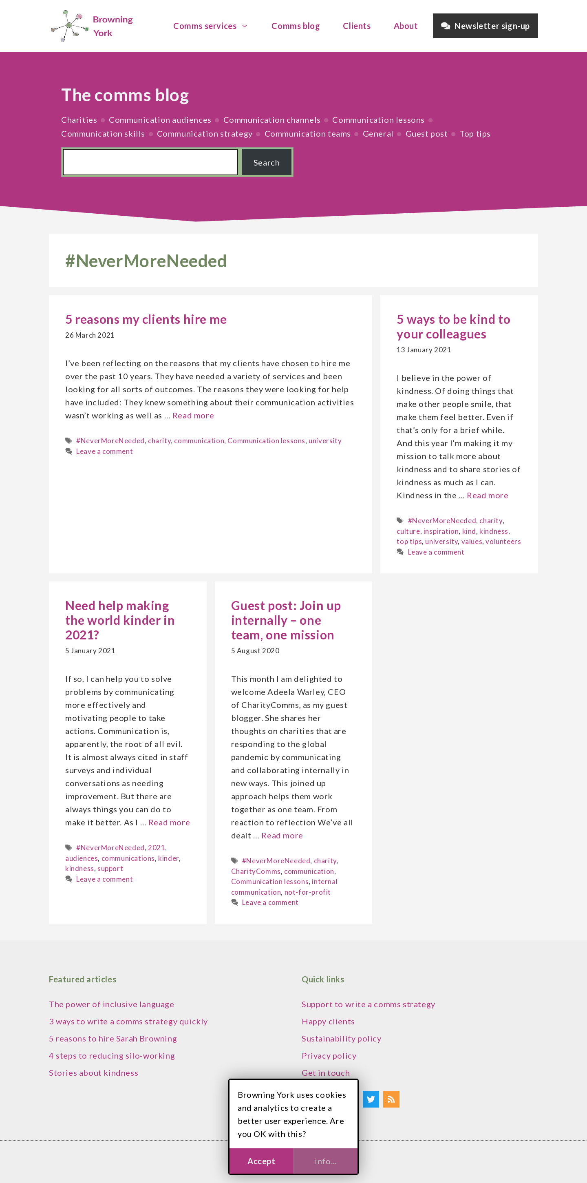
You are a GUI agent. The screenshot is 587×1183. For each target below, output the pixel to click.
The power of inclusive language (111, 1004)
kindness (493, 531)
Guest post (427, 133)
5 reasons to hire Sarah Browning (113, 1038)
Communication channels (272, 119)
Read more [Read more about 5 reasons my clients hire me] (193, 415)
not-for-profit (308, 892)
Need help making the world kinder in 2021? (120, 620)
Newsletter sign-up (485, 26)
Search (267, 162)
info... (325, 1161)
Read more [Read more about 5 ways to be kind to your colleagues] (487, 495)
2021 (156, 847)
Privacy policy (329, 1055)
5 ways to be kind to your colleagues (453, 326)
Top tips (475, 133)
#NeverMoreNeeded (110, 440)
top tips (409, 541)
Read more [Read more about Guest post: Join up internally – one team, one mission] (282, 835)
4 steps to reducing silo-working (112, 1055)
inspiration (441, 531)
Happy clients (328, 1021)
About (406, 26)
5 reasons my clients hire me (146, 319)
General (378, 133)
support (110, 868)
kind (469, 531)
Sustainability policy (342, 1038)
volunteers (503, 541)
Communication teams (308, 133)
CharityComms (256, 871)
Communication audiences (160, 119)
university (325, 440)
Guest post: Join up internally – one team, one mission (286, 620)
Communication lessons (378, 119)
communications (128, 858)
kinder (168, 858)
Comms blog (295, 26)
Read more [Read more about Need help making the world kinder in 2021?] (169, 822)
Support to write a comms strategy (368, 1004)
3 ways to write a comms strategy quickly (128, 1021)
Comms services (215, 25)
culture (408, 531)
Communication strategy (205, 133)
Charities (79, 119)
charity (159, 440)
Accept (261, 1161)
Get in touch (326, 1072)
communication (199, 440)
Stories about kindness (93, 1072)
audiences (81, 858)
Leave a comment (104, 451)
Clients (357, 26)
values (472, 541)
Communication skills (103, 133)
